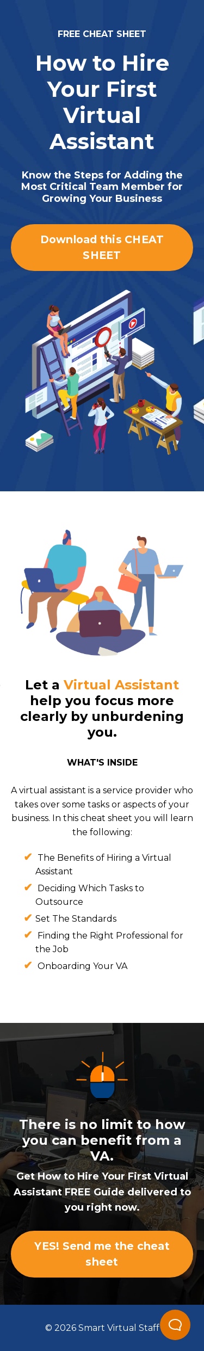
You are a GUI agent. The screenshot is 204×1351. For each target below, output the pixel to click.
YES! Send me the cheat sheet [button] (102, 1253)
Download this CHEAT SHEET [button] (102, 247)
